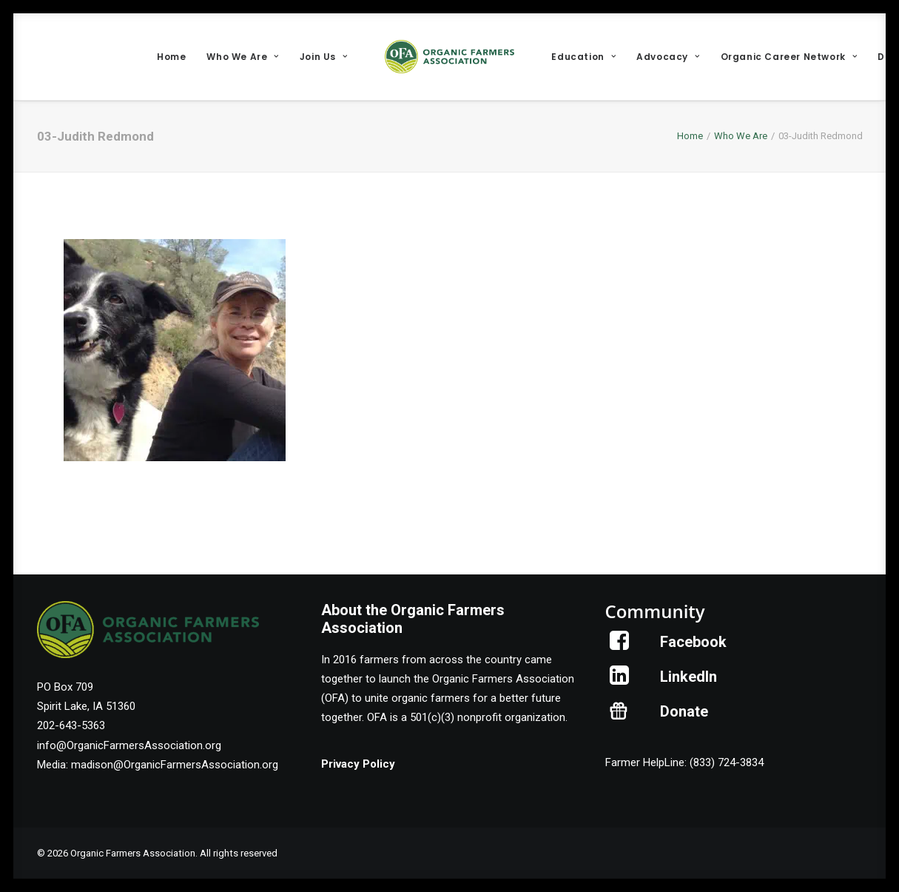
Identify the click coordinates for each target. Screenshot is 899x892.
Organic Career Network (789, 56)
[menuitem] (171, 56)
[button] (619, 646)
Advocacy (667, 56)
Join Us (324, 56)
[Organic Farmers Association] (450, 56)
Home (171, 56)
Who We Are (242, 56)
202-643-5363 (71, 725)
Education (583, 56)
